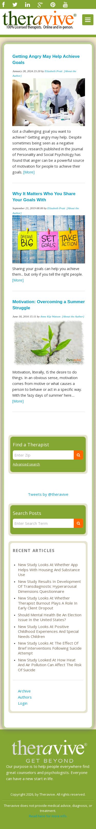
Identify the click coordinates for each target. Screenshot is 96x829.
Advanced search (26, 464)
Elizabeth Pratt (53, 71)
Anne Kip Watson (50, 316)
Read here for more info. (48, 816)
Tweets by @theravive (48, 494)
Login (22, 703)
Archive (24, 690)
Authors (25, 697)
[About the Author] (73, 316)
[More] (29, 172)
